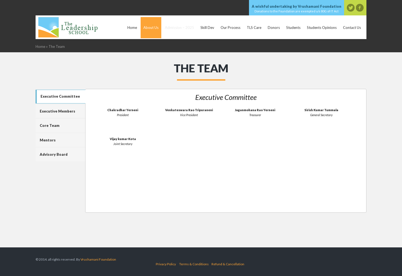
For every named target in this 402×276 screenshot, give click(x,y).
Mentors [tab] (48, 140)
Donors (274, 27)
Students (293, 27)
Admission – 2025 (179, 27)
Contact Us (352, 27)
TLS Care (254, 27)
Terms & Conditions (194, 264)
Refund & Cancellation (227, 264)
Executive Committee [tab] (60, 96)
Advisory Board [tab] (54, 154)
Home (132, 27)
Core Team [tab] (50, 125)
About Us (151, 27)
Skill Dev (207, 27)
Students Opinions (322, 27)
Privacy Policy (166, 264)
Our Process (230, 27)
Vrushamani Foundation (98, 259)
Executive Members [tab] (57, 111)
